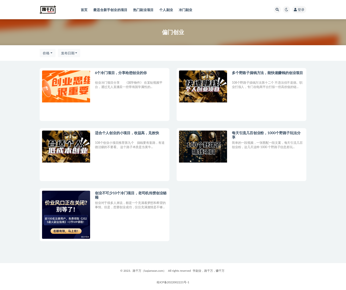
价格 (46, 53)
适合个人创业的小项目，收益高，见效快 (127, 133)
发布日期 (67, 53)
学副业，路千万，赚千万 (208, 270)
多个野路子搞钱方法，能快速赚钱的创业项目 (267, 72)
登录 (299, 9)
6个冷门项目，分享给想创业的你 (121, 72)
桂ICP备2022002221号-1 (173, 282)
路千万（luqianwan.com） (149, 270)
